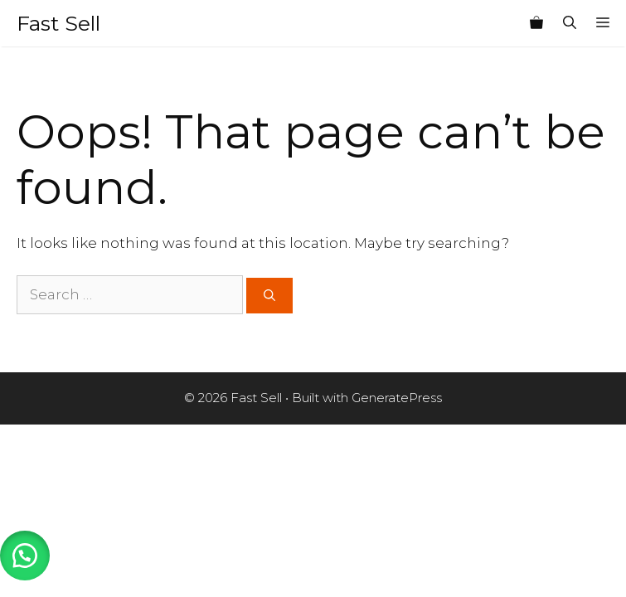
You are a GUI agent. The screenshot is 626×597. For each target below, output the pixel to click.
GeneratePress (397, 397)
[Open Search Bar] (569, 23)
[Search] (269, 295)
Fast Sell (58, 23)
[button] (25, 555)
